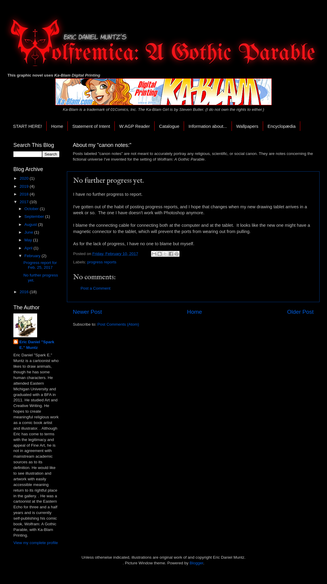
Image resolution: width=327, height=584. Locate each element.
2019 (25, 186)
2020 (25, 178)
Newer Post (87, 312)
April (29, 248)
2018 (25, 194)
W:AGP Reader (134, 126)
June (29, 232)
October (32, 208)
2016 (25, 292)
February (33, 256)
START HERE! (27, 126)
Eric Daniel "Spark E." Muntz (36, 345)
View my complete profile (35, 542)
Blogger (196, 563)
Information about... (207, 126)
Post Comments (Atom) (118, 324)
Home (57, 126)
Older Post (300, 312)
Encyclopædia (281, 126)
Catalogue (169, 126)
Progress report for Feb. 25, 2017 (40, 265)
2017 (25, 202)
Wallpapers (247, 126)
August (31, 224)
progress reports (101, 262)
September (34, 216)
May (28, 240)
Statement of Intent (91, 126)
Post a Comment (96, 288)
